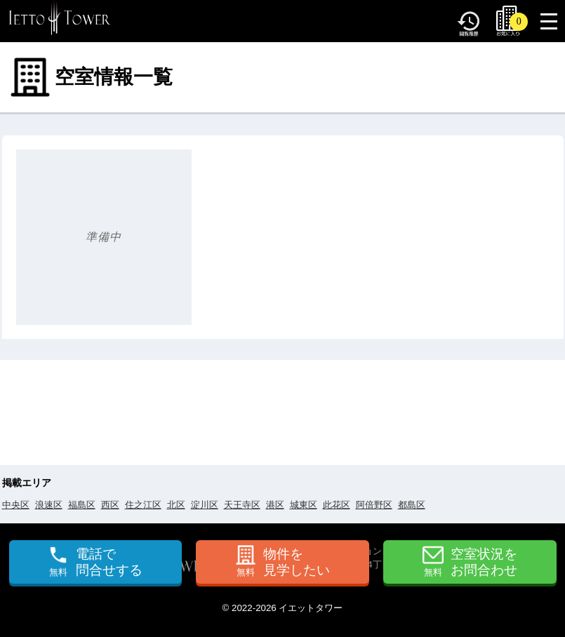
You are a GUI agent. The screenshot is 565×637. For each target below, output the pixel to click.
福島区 (81, 504)
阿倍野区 (374, 504)
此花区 (336, 504)
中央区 (15, 504)
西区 (110, 504)
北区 (176, 504)
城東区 (303, 504)
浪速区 (48, 504)
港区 (275, 504)
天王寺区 (242, 504)
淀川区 (204, 504)
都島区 (411, 504)
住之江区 (143, 504)
